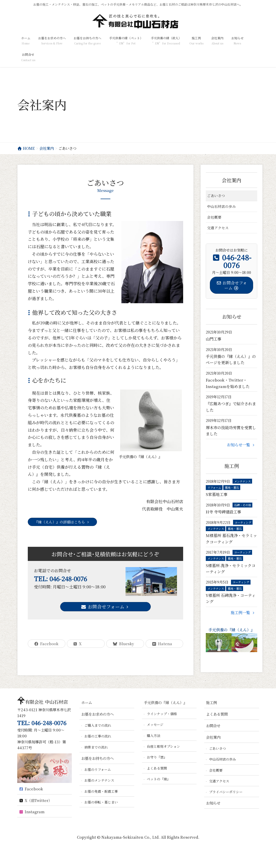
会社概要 (214, 217)
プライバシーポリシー (226, 791)
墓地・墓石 (232, 487)
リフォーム (214, 487)
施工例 (211, 702)
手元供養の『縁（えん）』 (231, 639)
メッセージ (155, 724)
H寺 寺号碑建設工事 (223, 511)
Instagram (31, 811)
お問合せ (213, 725)
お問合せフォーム (105, 606)
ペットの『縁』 (158, 779)
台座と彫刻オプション (163, 746)
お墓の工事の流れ (97, 736)
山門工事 (213, 338)
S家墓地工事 (216, 494)
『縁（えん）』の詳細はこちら (62, 521)
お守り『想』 (157, 757)
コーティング (243, 522)
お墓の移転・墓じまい (101, 802)
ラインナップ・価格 (162, 713)
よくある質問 (157, 768)
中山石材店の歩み (221, 206)
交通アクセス (218, 227)
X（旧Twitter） (35, 800)
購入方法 (153, 735)
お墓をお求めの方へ (97, 714)
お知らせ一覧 (241, 444)
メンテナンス (242, 481)
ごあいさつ (216, 195)
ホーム (86, 702)
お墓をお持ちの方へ (97, 758)
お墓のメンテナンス (99, 780)
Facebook (31, 788)
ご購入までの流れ (97, 725)
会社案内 (231, 180)
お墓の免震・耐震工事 (101, 791)
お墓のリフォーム (97, 769)
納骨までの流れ (96, 747)
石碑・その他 (242, 505)
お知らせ (213, 803)
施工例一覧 (243, 612)
